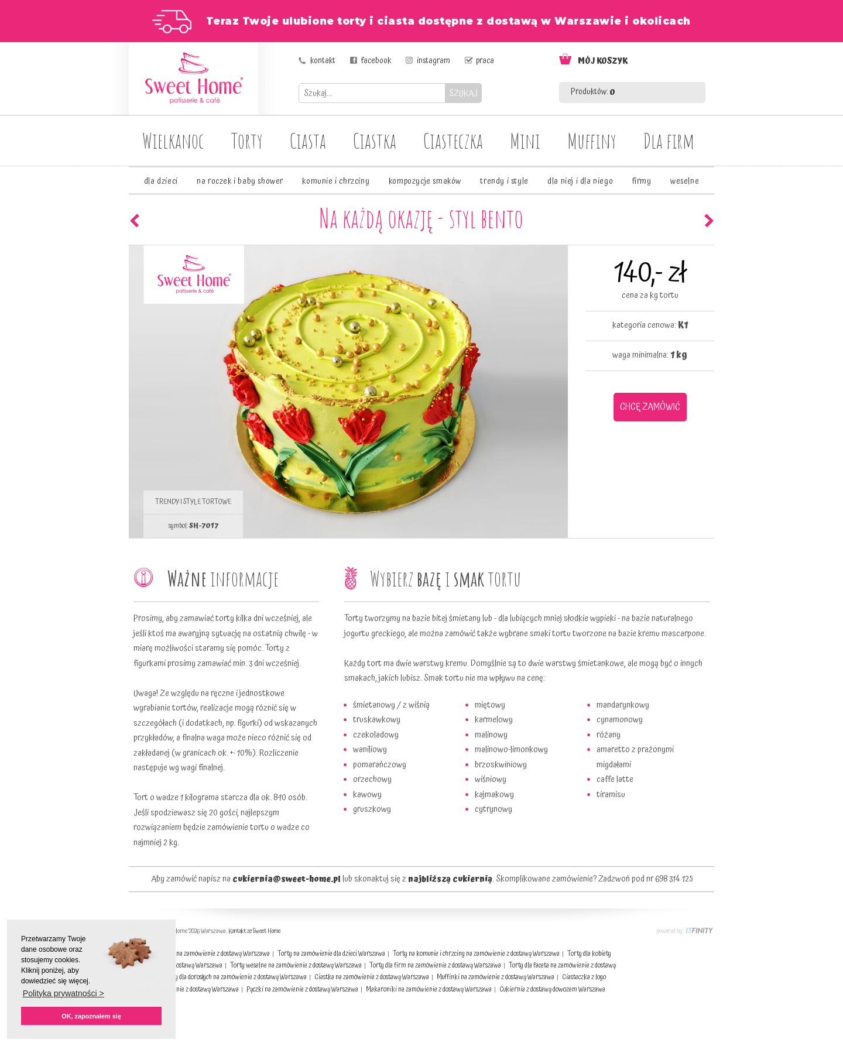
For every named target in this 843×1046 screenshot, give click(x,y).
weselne (684, 181)
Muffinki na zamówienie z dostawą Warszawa (495, 977)
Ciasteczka (453, 140)
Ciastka (374, 140)
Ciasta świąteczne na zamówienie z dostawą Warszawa (199, 953)
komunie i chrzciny (335, 181)
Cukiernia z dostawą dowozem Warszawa (552, 989)
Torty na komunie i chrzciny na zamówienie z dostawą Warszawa (476, 953)
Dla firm (668, 140)
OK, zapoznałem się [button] (91, 1016)
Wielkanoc (173, 140)
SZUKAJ (463, 93)
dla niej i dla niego (580, 181)
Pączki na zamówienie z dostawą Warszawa (302, 989)
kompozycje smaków (425, 181)
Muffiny (591, 140)
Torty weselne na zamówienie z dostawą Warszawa (296, 965)
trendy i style (504, 181)
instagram (433, 60)
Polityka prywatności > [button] (63, 993)
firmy (642, 181)
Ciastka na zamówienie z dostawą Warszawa (371, 977)
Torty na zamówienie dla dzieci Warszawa (331, 953)
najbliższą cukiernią (450, 879)
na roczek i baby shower (240, 181)
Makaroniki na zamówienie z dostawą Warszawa (429, 989)
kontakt (322, 60)
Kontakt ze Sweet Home (254, 931)
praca (485, 60)
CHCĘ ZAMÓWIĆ (650, 406)
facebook (376, 60)
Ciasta (308, 140)
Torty (247, 140)
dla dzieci (161, 181)
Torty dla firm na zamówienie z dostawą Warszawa (435, 965)
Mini (525, 140)
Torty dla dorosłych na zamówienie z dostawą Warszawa (235, 977)
